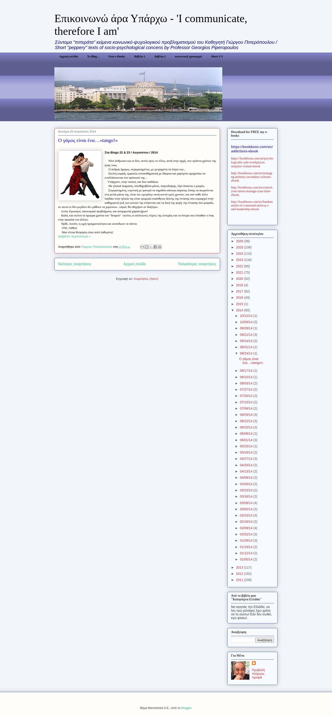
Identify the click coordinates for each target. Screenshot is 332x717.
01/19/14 (246, 547)
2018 (240, 285)
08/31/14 (246, 347)
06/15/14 (246, 427)
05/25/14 (246, 446)
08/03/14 (246, 383)
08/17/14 (246, 370)
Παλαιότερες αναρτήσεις (197, 264)
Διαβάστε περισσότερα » (74, 236)
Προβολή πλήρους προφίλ (258, 673)
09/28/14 (246, 328)
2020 (240, 278)
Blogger (186, 708)
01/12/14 (246, 553)
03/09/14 (246, 503)
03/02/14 (246, 509)
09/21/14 (246, 334)
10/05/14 (246, 322)
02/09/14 (246, 528)
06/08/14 (246, 433)
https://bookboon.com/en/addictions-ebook (252, 149)
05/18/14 (246, 452)
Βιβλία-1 (139, 56)
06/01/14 (246, 440)
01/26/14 (246, 540)
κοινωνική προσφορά (188, 56)
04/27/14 (246, 458)
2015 (240, 304)
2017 (240, 291)
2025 (240, 247)
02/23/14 (246, 515)
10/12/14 (246, 316)
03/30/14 (246, 484)
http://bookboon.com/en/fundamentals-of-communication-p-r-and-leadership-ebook (252, 205)
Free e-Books (116, 56)
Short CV (217, 56)
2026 (240, 241)
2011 (240, 580)
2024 (240, 253)
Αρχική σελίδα (68, 56)
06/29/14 (246, 414)
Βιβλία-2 (160, 56)
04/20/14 (246, 465)
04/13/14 (246, 471)
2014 (240, 310)
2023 (240, 260)
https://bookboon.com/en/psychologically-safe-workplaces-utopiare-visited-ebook (252, 162)
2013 (240, 567)
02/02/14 (246, 534)
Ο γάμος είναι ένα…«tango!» (88, 140)
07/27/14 (246, 389)
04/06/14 (246, 477)
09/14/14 (246, 341)
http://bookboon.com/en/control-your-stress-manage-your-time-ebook (252, 191)
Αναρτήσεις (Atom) (145, 278)
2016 (240, 297)
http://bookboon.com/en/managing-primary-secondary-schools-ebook (251, 176)
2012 (240, 573)
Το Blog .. (93, 56)
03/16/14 (246, 496)
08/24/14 (246, 353)
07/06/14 (246, 408)
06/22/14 (246, 421)
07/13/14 (246, 402)
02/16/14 (246, 521)
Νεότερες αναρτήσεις (74, 264)
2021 (240, 272)
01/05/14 (246, 559)
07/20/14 (246, 396)
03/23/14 (246, 490)
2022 (240, 266)
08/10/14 (246, 377)
